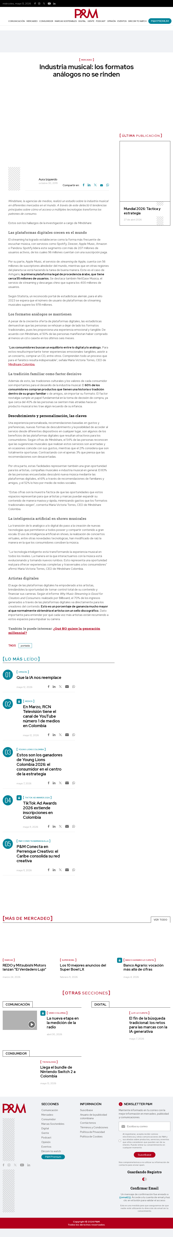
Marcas (9, 960)
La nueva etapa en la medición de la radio (63, 1023)
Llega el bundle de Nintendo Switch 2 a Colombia (58, 1072)
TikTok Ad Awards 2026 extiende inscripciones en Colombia (40, 810)
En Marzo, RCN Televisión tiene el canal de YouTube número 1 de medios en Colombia (41, 716)
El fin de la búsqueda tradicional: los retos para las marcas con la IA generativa (148, 1025)
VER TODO (160, 919)
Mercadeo (32, 21)
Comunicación (16, 21)
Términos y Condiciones (94, 1127)
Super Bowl (68, 960)
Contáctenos (88, 1123)
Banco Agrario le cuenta (139, 960)
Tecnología (49, 1062)
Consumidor (46, 21)
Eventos (122, 21)
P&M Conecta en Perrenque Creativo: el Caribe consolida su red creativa (38, 853)
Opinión (111, 21)
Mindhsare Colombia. (21, 364)
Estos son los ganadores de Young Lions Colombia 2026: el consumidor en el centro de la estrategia (39, 764)
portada (25, 645)
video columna (57, 1013)
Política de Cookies (91, 1136)
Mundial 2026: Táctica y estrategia (142, 211)
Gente (91, 21)
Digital (82, 21)
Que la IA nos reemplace (39, 677)
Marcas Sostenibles (66, 21)
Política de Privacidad (92, 1132)
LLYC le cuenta (139, 1013)
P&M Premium (160, 21)
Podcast (100, 21)
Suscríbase (86, 1110)
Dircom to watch (137, 21)
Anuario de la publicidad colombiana (93, 1116)
